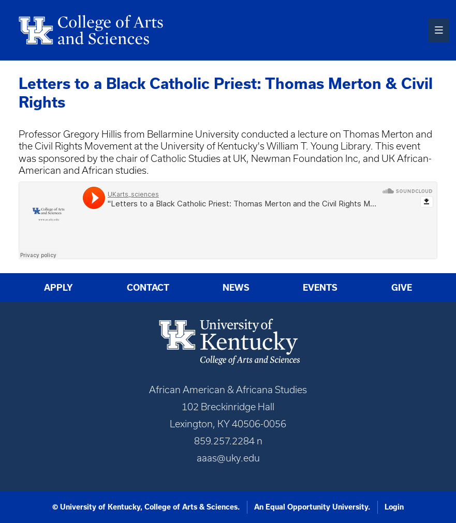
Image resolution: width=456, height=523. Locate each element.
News (236, 287)
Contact (148, 287)
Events (320, 287)
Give (401, 287)
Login (394, 507)
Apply (58, 287)
